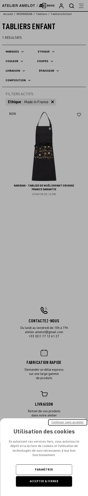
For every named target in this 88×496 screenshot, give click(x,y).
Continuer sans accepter (67, 422)
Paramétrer (44, 469)
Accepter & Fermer (44, 481)
